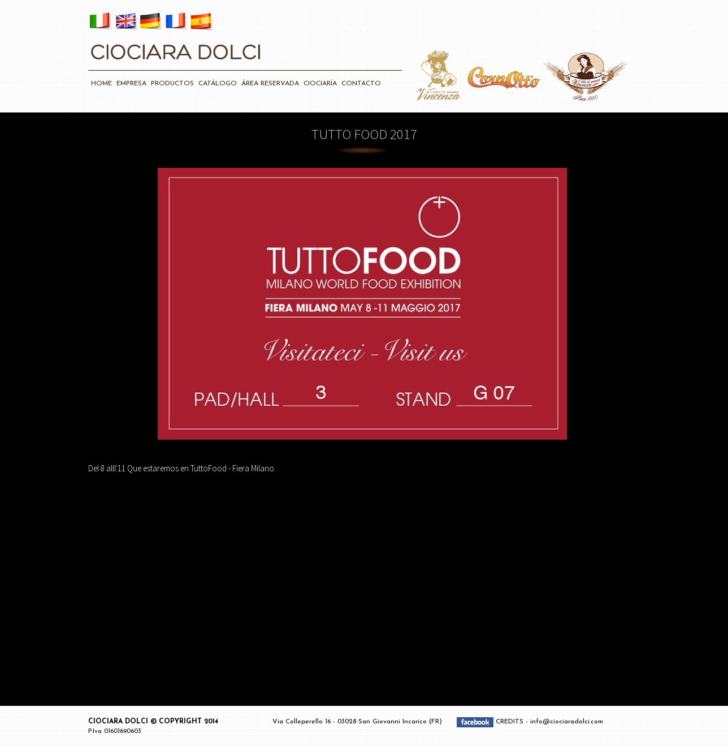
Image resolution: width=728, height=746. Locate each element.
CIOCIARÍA (320, 83)
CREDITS (511, 721)
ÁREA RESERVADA (270, 83)
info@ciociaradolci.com (566, 721)
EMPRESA (131, 83)
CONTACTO (361, 83)
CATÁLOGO (217, 83)
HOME (101, 83)
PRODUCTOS (172, 83)
